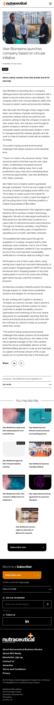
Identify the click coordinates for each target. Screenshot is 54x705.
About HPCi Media (12, 653)
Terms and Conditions (14, 669)
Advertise (8, 665)
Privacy (6, 673)
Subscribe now (18, 547)
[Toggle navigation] (50, 4)
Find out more (9, 589)
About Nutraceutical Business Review (22, 649)
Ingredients (20, 410)
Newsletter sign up (13, 657)
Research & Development (16, 476)
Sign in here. (24, 582)
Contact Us (8, 661)
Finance (5, 69)
